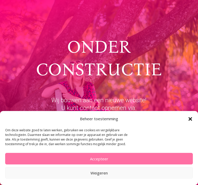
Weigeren (99, 172)
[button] (190, 119)
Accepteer (99, 158)
